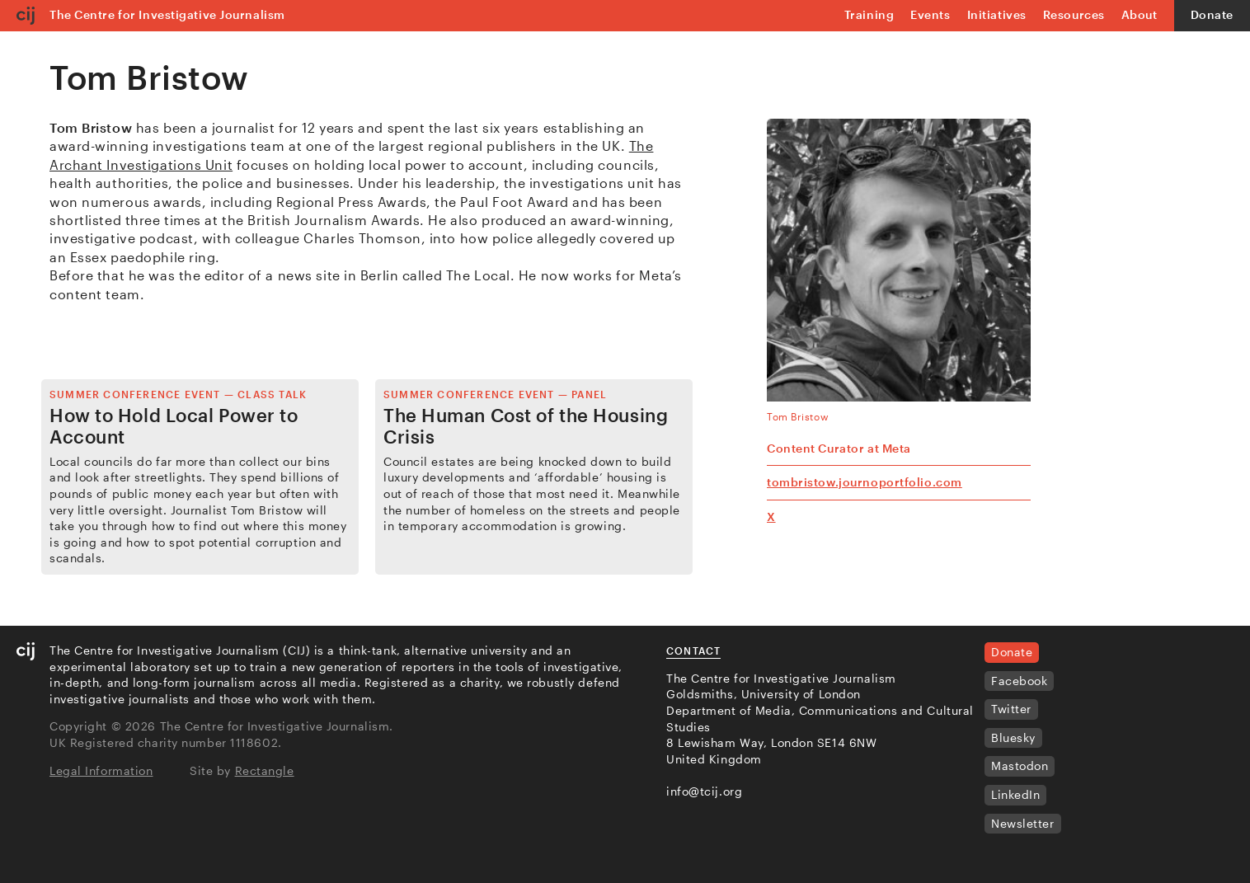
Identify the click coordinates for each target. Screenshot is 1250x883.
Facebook (1019, 681)
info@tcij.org (704, 791)
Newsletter (1023, 823)
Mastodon (1019, 766)
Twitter (1011, 709)
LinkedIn (1015, 794)
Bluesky (1013, 737)
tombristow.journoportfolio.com (864, 482)
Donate (1212, 14)
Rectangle (264, 770)
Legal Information (101, 770)
